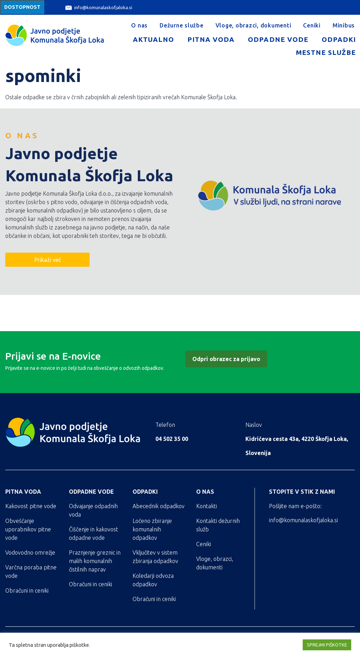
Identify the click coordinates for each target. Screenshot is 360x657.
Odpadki (339, 39)
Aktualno (153, 39)
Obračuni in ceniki (27, 590)
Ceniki (312, 25)
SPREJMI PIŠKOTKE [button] (327, 644)
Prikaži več (47, 260)
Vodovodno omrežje (30, 552)
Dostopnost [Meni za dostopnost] (22, 7)
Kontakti (206, 506)
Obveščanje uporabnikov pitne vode (28, 529)
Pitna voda (210, 39)
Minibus (344, 25)
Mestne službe (326, 52)
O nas (139, 25)
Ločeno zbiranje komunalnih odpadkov (152, 529)
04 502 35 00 (171, 439)
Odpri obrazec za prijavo (226, 359)
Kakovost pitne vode (30, 506)
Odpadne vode (278, 39)
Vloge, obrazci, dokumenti (253, 25)
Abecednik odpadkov (159, 506)
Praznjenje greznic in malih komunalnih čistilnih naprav (95, 561)
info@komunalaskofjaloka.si (98, 7)
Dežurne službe (182, 25)
